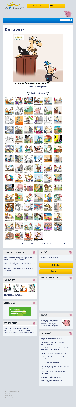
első (23, 243)
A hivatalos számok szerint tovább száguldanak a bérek (52, 343)
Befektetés (9, 303)
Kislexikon (56, 265)
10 (32, 243)
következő (61, 243)
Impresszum (8, 395)
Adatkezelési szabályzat (12, 391)
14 (42, 243)
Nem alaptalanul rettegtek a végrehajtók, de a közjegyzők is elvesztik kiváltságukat (19, 258)
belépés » (44, 257)
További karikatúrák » (14, 295)
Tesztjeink (44, 6)
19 (55, 243)
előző (28, 243)
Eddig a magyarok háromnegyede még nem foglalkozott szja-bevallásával (55, 367)
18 (52, 243)
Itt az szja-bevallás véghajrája (51, 377)
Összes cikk (55, 271)
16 (47, 243)
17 (50, 243)
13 (39, 243)
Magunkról (8, 393)
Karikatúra (9, 280)
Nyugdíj (44, 315)
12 (37, 243)
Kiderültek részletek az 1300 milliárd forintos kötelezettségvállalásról (19, 264)
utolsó (68, 243)
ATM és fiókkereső (57, 6)
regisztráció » (53, 257)
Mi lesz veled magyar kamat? (50, 362)
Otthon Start (10, 323)
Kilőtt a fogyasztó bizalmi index (51, 381)
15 (45, 243)
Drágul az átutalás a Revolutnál (51, 339)
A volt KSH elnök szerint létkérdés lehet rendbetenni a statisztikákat (54, 349)
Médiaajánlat (9, 398)
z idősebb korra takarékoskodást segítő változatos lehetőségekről (50, 324)
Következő (41, 93)
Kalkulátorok (33, 6)
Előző (33, 93)
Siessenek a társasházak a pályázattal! (53, 353)
